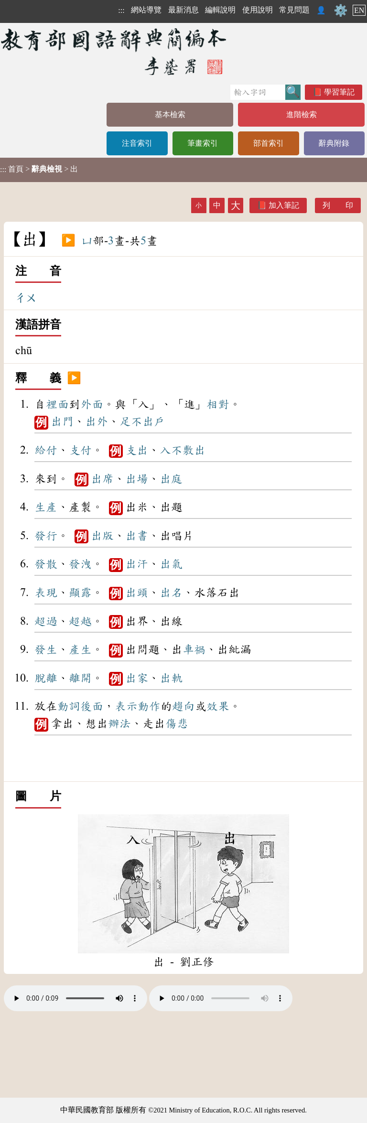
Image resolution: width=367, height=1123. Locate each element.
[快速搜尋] (257, 92)
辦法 (119, 723)
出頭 (136, 592)
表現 (45, 592)
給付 (45, 450)
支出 (136, 450)
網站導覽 (146, 10)
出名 (171, 592)
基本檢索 (170, 114)
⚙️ (341, 10)
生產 (45, 507)
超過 (45, 621)
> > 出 (39, 169)
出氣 (171, 564)
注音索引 (137, 143)
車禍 (194, 649)
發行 (45, 535)
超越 (80, 621)
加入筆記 (284, 205)
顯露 (80, 592)
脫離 (45, 678)
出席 (102, 479)
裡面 (57, 404)
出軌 (171, 678)
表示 (126, 706)
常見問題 (294, 10)
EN (359, 10)
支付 (80, 450)
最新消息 (183, 10)
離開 (80, 678)
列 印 (338, 205)
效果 (217, 706)
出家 (136, 678)
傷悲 (176, 723)
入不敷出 (182, 450)
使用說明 (257, 10)
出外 (96, 421)
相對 (217, 404)
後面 (91, 706)
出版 (102, 535)
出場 (136, 479)
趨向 (183, 706)
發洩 (80, 564)
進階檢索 (301, 114)
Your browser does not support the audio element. (75, 998)
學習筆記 (339, 92)
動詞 (68, 706)
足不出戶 (142, 421)
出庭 (171, 479)
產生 (80, 649)
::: (121, 10)
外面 (91, 404)
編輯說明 (220, 10)
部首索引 (268, 143)
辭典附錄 (334, 143)
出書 (136, 535)
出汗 (136, 564)
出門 (62, 421)
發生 (45, 649)
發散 (45, 564)
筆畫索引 (202, 143)
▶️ (68, 241)
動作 (149, 706)
